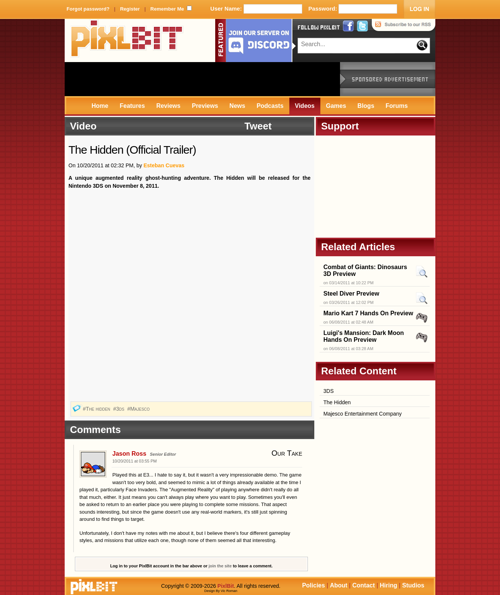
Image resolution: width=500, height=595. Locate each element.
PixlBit (127, 40)
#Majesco (139, 409)
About (338, 585)
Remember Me (167, 9)
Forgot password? (88, 9)
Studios (413, 585)
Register (130, 9)
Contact (363, 585)
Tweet (258, 126)
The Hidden (337, 402)
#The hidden (97, 409)
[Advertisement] (202, 79)
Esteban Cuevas (163, 165)
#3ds (119, 409)
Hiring (388, 585)
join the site (220, 566)
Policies (313, 585)
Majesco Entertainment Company (362, 414)
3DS (328, 391)
